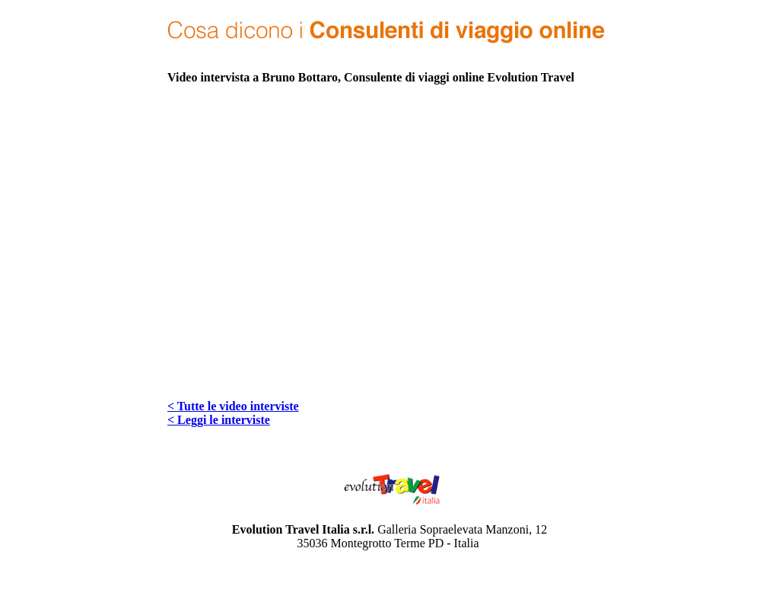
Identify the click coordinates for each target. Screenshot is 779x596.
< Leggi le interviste (218, 419)
